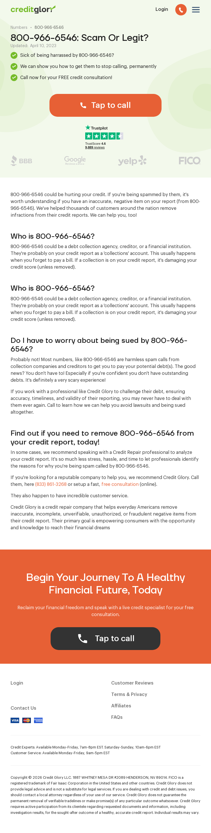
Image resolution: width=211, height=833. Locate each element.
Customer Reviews (132, 683)
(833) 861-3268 (51, 484)
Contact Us (23, 708)
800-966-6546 (49, 28)
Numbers (19, 28)
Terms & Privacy (129, 694)
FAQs (117, 717)
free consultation (120, 484)
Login (17, 683)
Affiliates (121, 706)
